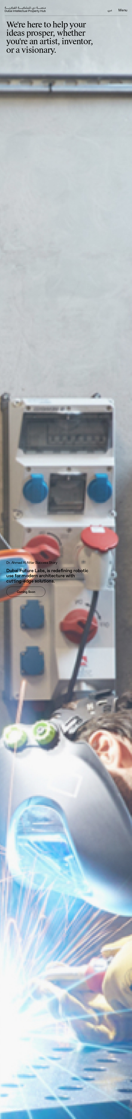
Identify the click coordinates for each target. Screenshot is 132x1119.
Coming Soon (26, 592)
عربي (109, 10)
